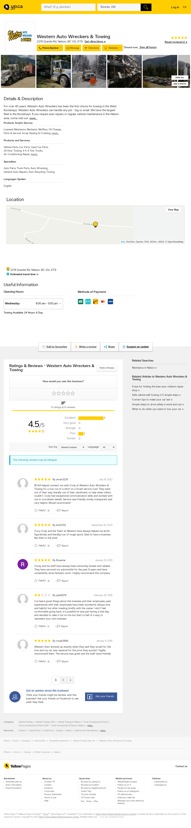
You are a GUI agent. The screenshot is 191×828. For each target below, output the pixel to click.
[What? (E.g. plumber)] (68, 7)
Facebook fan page (127, 788)
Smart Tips (86, 791)
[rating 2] (42, 596)
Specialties (10, 161)
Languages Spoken (15, 179)
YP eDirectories (125, 794)
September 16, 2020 (102, 525)
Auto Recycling (37, 172)
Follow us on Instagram (128, 791)
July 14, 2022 (105, 479)
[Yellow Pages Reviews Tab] (63, 405)
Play (96, 801)
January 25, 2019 (103, 560)
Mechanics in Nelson (143, 368)
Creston (22, 731)
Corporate (49, 791)
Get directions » (95, 41)
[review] (63, 495)
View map (173, 210)
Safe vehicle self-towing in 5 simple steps (155, 395)
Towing (50, 172)
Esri (123, 242)
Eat (82, 801)
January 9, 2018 (104, 641)
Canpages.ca (160, 785)
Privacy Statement (53, 794)
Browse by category (90, 782)
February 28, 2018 (103, 595)
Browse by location (90, 785)
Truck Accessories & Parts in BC (33, 725)
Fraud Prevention (13, 788)
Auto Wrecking (39, 168)
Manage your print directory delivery (131, 802)
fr (185, 7)
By (60, 479)
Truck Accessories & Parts (95, 722)
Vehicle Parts (11, 147)
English (8, 186)
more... (33, 118)
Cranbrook (48, 731)
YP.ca (45, 814)
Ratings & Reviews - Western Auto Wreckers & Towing (51, 368)
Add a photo (179, 84)
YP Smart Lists (88, 798)
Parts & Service (12, 133)
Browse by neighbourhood (93, 788)
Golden (59, 731)
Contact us (181, 766)
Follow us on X (124, 785)
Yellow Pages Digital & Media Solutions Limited (115, 814)
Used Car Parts (39, 147)
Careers (47, 785)
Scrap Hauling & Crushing (36, 133)
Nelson (69, 731)
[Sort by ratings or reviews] (71, 447)
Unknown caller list (126, 798)
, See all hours (147, 47)
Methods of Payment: (92, 292)
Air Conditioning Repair (17, 154)
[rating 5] (42, 480)
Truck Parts (23, 168)
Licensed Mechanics (15, 129)
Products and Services (17, 140)
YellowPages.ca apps (127, 782)
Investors (48, 788)
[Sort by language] (107, 447)
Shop (88, 801)
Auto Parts (10, 168)
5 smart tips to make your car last (151, 399)
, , (71, 41)
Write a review (107, 368)
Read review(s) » (176, 42)
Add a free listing (13, 785)
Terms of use (50, 798)
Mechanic (32, 129)
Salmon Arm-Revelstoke (86, 731)
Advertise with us (14, 782)
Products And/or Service (18, 123)
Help (46, 801)
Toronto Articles (88, 794)
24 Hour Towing (13, 150)
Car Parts (24, 147)
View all (179, 78)
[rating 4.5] (176, 38)
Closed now (131, 47)
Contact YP (49, 782)
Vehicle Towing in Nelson (69, 722)
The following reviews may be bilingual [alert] (35, 460)
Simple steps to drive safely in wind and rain (157, 404)
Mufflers (43, 129)
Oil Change (55, 129)
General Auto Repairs (16, 172)
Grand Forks (34, 731)
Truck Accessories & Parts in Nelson (68, 725)
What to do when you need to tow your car (156, 409)
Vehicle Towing (26, 722)
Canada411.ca (160, 782)
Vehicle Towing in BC (45, 722)
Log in (175, 7)
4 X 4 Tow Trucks (33, 150)
